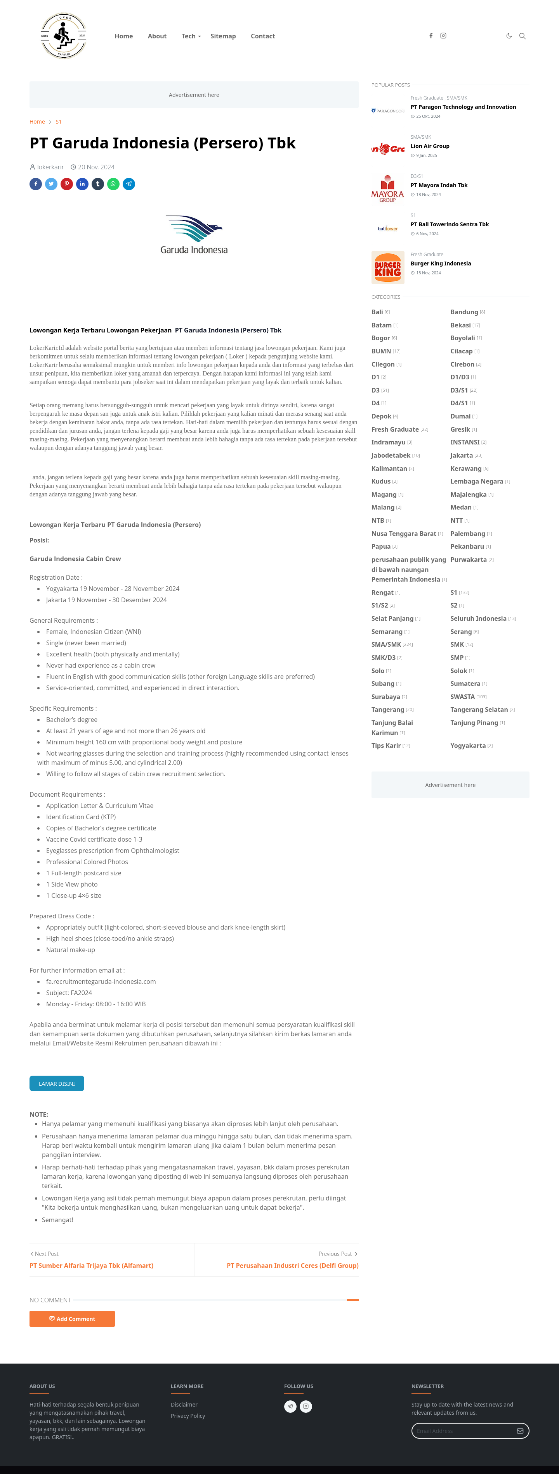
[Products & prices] (456, 36)
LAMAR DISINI (57, 1083)
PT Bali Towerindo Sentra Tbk (450, 224)
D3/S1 (417, 176)
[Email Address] (462, 1431)
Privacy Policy (188, 1415)
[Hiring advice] (480, 36)
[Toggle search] (522, 36)
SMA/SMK (457, 98)
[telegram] (290, 1406)
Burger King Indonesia (441, 263)
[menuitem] (124, 36)
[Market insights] (493, 36)
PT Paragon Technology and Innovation (463, 106)
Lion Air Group (430, 146)
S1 (413, 215)
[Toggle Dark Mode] (509, 35)
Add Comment (72, 1318)
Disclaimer (184, 1404)
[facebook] (431, 36)
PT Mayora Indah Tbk (439, 185)
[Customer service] (468, 36)
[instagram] (443, 36)
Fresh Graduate (427, 98)
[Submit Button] (520, 1431)
